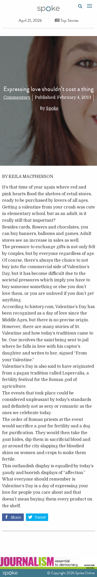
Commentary (16, 97)
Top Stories (67, 20)
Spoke (52, 108)
